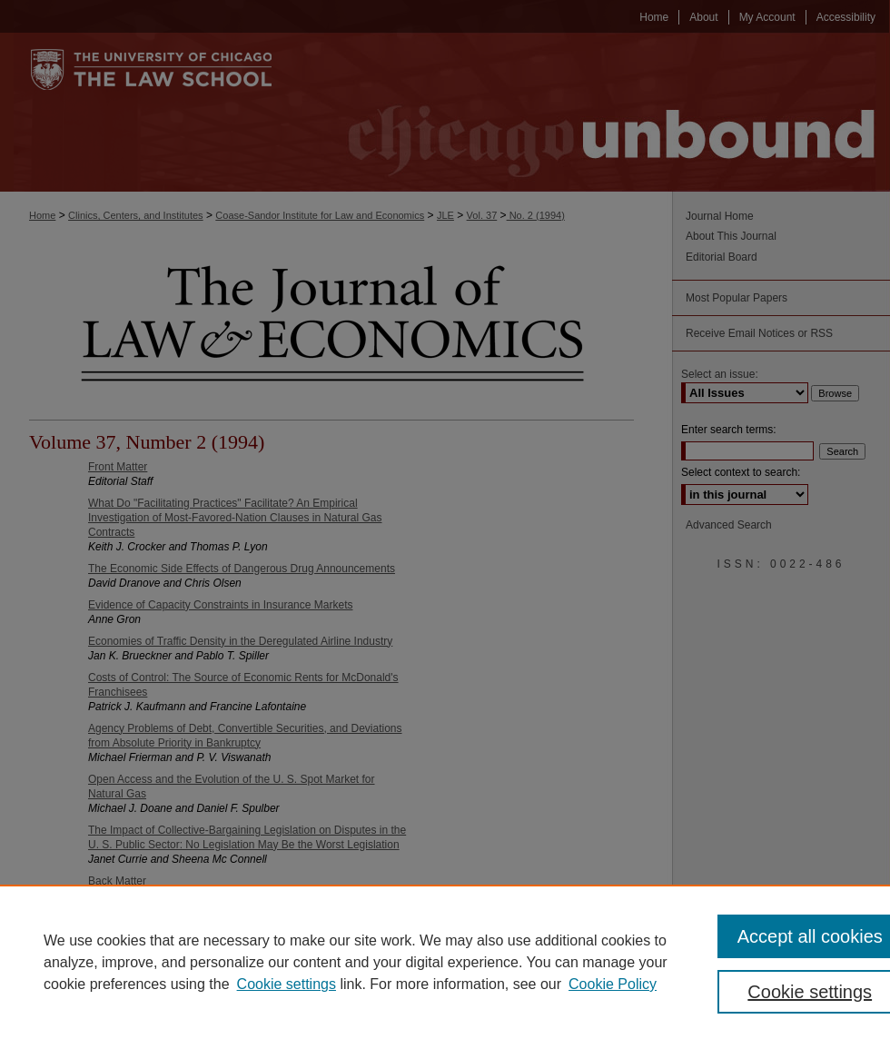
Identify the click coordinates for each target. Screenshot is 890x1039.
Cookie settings (286, 984)
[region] (445, 962)
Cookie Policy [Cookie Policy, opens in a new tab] (613, 984)
